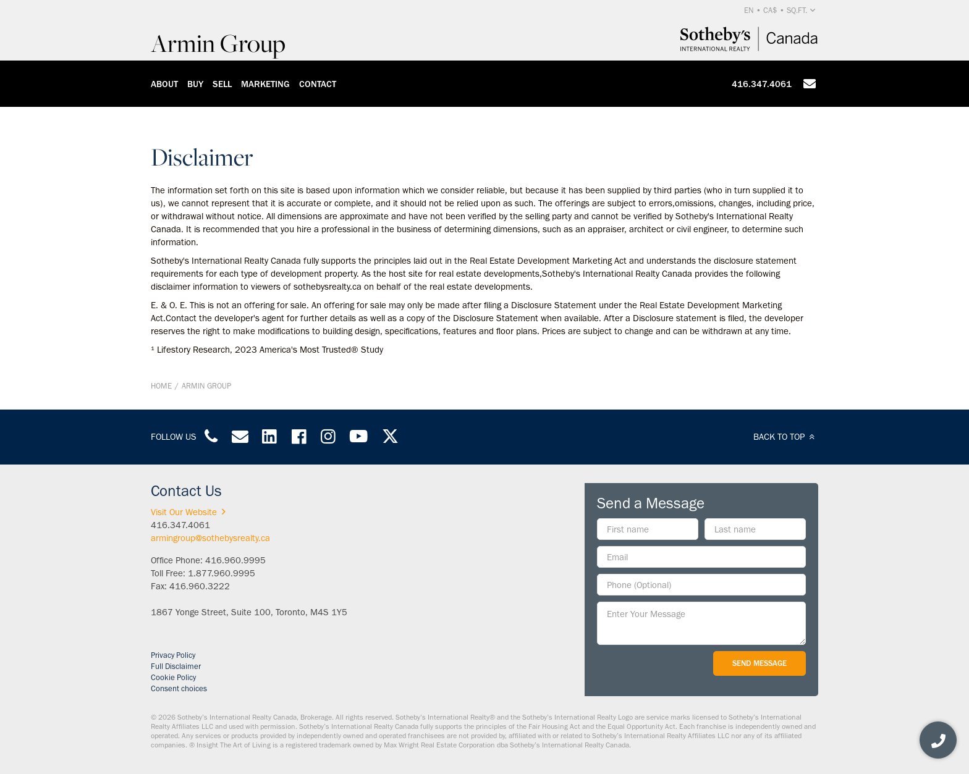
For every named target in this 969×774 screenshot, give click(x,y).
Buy (195, 84)
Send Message (759, 663)
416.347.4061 (762, 84)
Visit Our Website (190, 512)
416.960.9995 (235, 560)
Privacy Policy (173, 655)
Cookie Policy (173, 677)
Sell (222, 84)
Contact (317, 84)
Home (161, 385)
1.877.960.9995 (221, 573)
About (164, 84)
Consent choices (179, 688)
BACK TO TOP (785, 436)
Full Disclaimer (176, 666)
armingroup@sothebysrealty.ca (210, 538)
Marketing (265, 84)
